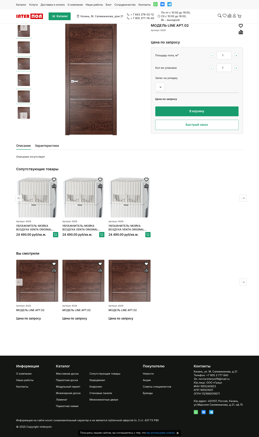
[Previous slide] (23, 27)
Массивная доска (67, 373)
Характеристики (47, 145)
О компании (75, 4)
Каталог (21, 4)
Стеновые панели (100, 393)
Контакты (145, 4)
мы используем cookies (160, 432)
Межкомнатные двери (103, 399)
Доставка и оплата (53, 4)
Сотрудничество (125, 4)
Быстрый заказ (197, 124)
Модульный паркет (68, 386)
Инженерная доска (68, 393)
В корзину (196, 111)
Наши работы (94, 4)
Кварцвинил (97, 380)
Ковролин (95, 386)
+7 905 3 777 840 (217, 375)
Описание (23, 145)
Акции (147, 380)
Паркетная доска (67, 380)
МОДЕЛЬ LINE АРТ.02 (30, 310)
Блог (109, 4)
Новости (148, 373)
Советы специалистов (157, 386)
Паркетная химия (67, 406)
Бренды (148, 393)
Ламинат (61, 399)
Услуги (33, 4)
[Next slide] (23, 115)
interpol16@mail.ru (218, 379)
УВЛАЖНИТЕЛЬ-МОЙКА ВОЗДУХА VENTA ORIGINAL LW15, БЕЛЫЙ (34, 227)
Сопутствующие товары (104, 373)
